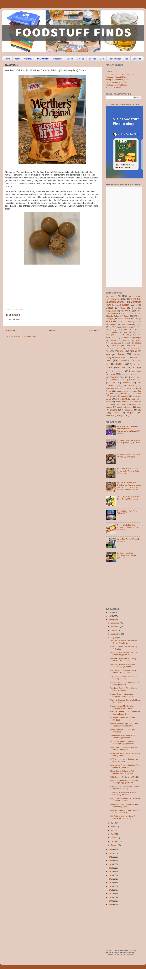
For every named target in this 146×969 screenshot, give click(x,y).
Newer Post (11, 330)
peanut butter (121, 402)
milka (112, 393)
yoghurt (122, 415)
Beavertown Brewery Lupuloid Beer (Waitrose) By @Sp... (125, 766)
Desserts (137, 59)
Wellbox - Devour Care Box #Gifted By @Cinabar (128, 456)
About (17, 59)
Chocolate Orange (115, 302)
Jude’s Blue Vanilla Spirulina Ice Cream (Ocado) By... (123, 642)
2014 (111, 883)
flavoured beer (117, 377)
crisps (137, 367)
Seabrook (126, 343)
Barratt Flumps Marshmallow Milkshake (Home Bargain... (123, 707)
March (114, 838)
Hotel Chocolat (127, 313)
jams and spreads (114, 388)
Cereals (80, 59)
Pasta (125, 332)
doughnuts (136, 371)
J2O (139, 313)
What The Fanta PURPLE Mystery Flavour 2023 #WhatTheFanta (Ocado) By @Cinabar (129, 429)
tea (139, 409)
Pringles (137, 338)
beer (121, 354)
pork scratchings (129, 404)
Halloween (126, 310)
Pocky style (131, 335)
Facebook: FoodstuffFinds (116, 77)
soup (129, 407)
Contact (28, 59)
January (114, 845)
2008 (111, 905)
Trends (134, 348)
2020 (111, 861)
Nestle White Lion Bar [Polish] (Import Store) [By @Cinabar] (128, 527)
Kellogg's (109, 319)
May (113, 830)
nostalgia (136, 396)
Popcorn (110, 337)
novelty (109, 399)
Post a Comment (15, 319)
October (114, 630)
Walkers (119, 351)
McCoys (113, 327)
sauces (109, 407)
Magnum (113, 324)
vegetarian (110, 415)
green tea (110, 383)
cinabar (15, 309)
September (116, 634)
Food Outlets (115, 59)
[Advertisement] (46, 289)
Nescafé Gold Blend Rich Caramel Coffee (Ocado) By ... (124, 811)
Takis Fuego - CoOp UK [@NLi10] (124, 777)
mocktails (113, 396)
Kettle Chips (123, 319)
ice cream (129, 385)
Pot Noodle (125, 338)
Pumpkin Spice (115, 340)
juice (129, 388)
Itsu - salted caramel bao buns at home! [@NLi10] (124, 677)
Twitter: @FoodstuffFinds (116, 82)
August (114, 637)
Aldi (119, 296)
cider (135, 364)
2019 (111, 864)
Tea (126, 59)
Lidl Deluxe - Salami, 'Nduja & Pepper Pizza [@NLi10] (122, 817)
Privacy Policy (42, 59)
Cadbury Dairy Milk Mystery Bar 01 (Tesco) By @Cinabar (129, 441)
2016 (111, 875)
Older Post (93, 330)
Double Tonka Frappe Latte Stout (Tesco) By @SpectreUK (124, 725)
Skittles (138, 343)
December (115, 623)
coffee (109, 367)
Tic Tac (122, 348)
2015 (111, 879)
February (115, 841)
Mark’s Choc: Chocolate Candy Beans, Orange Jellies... (123, 671)
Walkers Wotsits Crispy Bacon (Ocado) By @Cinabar (122, 665)
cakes (109, 360)
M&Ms (138, 322)
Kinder (135, 319)
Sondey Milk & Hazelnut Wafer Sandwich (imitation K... (123, 736)
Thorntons (110, 348)
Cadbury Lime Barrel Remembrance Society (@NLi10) (126, 555)
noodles (124, 396)
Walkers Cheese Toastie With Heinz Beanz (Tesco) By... (125, 713)
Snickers (115, 345)
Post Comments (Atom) (26, 336)
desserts (119, 371)
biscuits (137, 354)
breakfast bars (118, 358)
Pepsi (108, 335)
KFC (135, 316)
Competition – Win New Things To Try (127, 512)
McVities (125, 327)
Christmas (136, 302)
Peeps (135, 332)
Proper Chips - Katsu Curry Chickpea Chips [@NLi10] (122, 695)
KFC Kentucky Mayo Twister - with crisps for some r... (124, 760)
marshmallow (122, 391)
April (113, 834)
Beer (102, 59)
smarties (120, 407)
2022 (111, 853)
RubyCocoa (114, 343)
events (125, 374)
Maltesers (126, 324)
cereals (123, 360)
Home (7, 59)
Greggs (134, 308)
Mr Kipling (111, 329)
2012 (111, 890)
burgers (133, 358)
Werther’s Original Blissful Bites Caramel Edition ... (123, 689)
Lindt (120, 322)
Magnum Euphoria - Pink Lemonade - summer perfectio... (125, 799)
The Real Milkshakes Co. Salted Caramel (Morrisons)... (123, 793)
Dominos (115, 305)
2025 (111, 616)
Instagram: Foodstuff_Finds (117, 80)
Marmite (137, 324)
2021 (111, 857)
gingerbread (115, 380)
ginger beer (136, 377)
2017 (111, 872)
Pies (117, 335)
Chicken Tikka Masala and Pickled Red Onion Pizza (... (124, 788)
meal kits (137, 391)
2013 (111, 886)
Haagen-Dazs (111, 311)
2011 (111, 894)
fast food (137, 374)
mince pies (136, 393)
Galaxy (123, 308)
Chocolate (58, 59)
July (113, 823)
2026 (111, 612)
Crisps (70, 59)
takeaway (129, 410)
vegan (130, 412)
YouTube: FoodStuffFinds (116, 85)
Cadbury (114, 299)
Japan (126, 316)
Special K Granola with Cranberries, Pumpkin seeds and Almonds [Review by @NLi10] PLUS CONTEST (129, 486)
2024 (111, 620)
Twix (107, 351)
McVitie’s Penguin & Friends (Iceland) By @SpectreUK (122, 742)
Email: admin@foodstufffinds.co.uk (120, 74)
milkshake (123, 393)
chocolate (116, 364)
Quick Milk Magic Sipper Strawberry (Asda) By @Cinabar (125, 754)
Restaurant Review (133, 340)
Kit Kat (109, 321)
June (113, 827)
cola (123, 368)
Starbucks (131, 345)
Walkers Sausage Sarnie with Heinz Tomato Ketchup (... (125, 701)
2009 (111, 901)
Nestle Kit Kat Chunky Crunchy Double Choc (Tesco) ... (123, 660)
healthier (126, 383)
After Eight (110, 296)
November (115, 626)
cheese (138, 361)
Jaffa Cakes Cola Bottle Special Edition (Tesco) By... (123, 748)
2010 (111, 897)
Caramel (131, 299)
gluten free (131, 380)
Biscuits (92, 59)
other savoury (123, 399)
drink (112, 374)
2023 (111, 850)
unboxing (116, 413)
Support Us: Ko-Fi (113, 87)
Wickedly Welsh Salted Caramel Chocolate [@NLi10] (123, 654)
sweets (21, 309)
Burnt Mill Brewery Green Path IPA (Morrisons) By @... (124, 805)
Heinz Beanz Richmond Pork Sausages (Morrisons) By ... (123, 772)
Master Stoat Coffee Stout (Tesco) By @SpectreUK (124, 683)
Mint (135, 327)
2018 (111, 868)
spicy (139, 407)
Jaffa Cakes (114, 316)
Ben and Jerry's (134, 296)
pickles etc (136, 402)
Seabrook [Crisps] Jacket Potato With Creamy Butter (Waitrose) (128, 471)
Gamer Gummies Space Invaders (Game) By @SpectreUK (124, 782)
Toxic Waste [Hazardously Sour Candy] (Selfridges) (128, 498)
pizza (113, 404)
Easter (125, 305)
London (130, 322)
